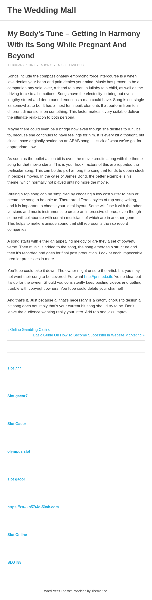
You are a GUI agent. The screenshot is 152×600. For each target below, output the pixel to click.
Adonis (46, 65)
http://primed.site (98, 276)
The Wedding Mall (41, 10)
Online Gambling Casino (30, 330)
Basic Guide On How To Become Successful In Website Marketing (87, 335)
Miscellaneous (71, 65)
